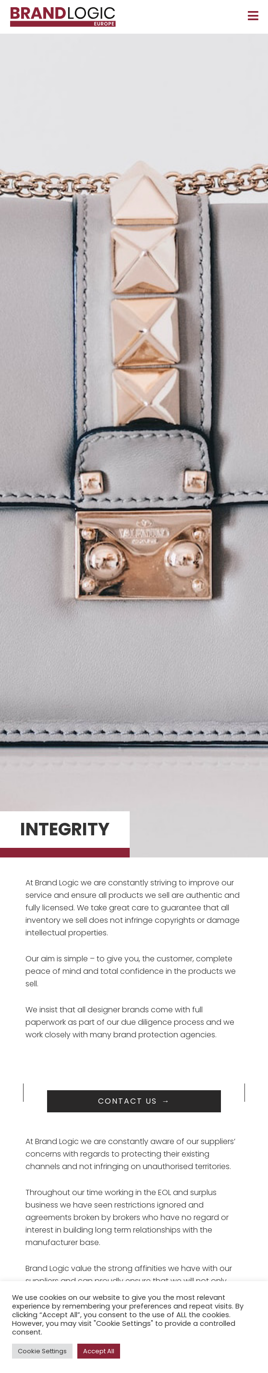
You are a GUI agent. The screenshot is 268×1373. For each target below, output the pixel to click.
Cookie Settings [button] (42, 1351)
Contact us (127, 1101)
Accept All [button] (98, 1351)
